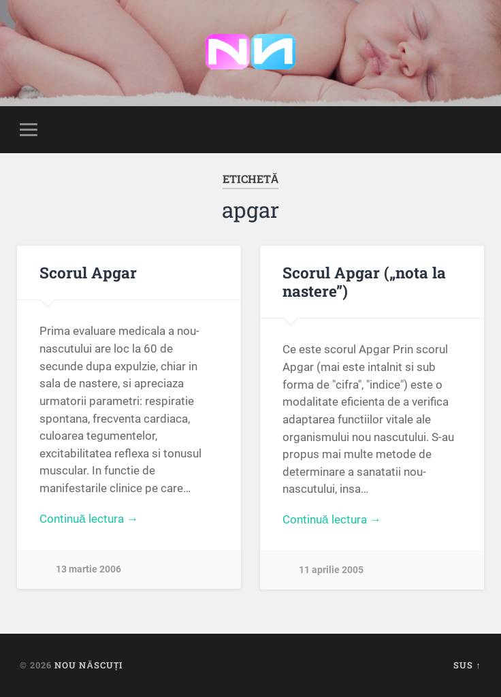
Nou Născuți (88, 665)
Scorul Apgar (88, 272)
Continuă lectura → (88, 518)
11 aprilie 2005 (331, 570)
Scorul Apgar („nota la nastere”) (364, 281)
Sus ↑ (467, 665)
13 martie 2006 (88, 569)
